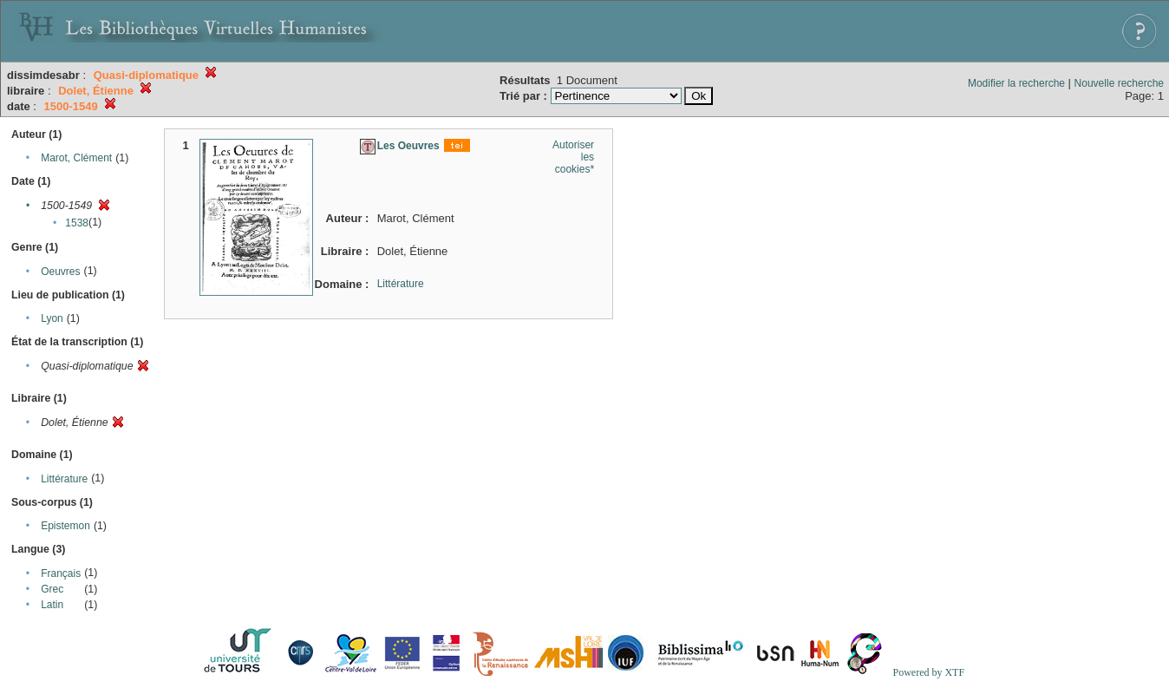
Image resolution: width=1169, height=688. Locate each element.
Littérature (64, 479)
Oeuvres (60, 271)
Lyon (52, 318)
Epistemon (65, 526)
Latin (52, 605)
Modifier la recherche (1016, 83)
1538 (76, 223)
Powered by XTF (928, 672)
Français (61, 573)
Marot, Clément (76, 158)
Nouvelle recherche (1119, 83)
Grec (52, 589)
